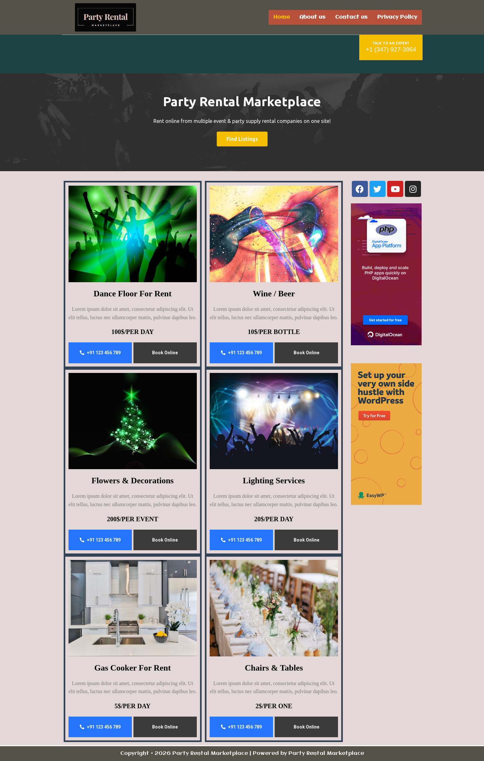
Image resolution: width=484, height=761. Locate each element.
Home (281, 17)
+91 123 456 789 (100, 352)
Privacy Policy (397, 17)
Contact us (351, 17)
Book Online (165, 352)
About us (312, 17)
